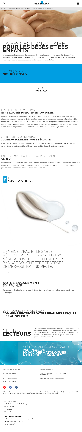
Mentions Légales (46, 370)
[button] (41, 102)
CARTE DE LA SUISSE (10, 378)
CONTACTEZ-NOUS (9, 373)
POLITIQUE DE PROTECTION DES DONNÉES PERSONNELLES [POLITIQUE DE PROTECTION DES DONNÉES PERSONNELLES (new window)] (54, 374)
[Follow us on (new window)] (10, 387)
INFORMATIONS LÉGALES (11, 370)
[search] (4, 3)
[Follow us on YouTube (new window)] (4, 387)
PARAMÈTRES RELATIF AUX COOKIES (52, 378)
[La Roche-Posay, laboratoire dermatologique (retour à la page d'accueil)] (41, 3)
